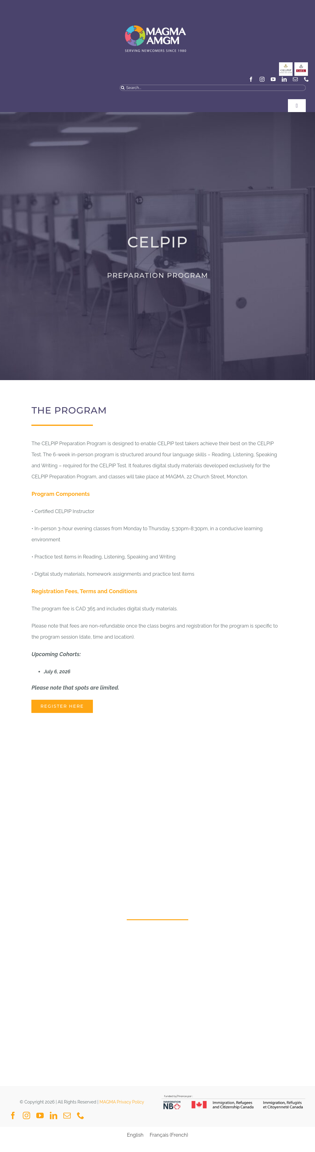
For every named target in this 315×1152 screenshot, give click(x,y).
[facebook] (251, 79)
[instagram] (262, 79)
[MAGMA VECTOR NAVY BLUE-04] (155, 19)
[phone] (306, 79)
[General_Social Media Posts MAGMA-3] (301, 65)
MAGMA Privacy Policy (121, 1101)
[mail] (295, 79)
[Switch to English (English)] (135, 1135)
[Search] (123, 88)
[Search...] (213, 88)
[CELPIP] (286, 65)
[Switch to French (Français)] (168, 1135)
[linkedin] (284, 79)
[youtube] (273, 79)
